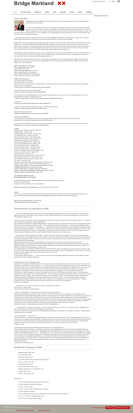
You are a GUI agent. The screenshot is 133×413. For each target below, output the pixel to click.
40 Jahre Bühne (26, 12)
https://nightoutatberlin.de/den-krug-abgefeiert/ (26, 202)
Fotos (55, 12)
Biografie (63, 12)
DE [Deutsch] (113, 1)
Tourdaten (89, 12)
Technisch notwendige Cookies (25, 410)
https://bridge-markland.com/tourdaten (25, 177)
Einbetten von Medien (43, 410)
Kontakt (72, 12)
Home (15, 12)
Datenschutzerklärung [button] (98, 407)
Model (80, 12)
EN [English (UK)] (110, 1)
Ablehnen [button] (109, 407)
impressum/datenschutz (99, 1)
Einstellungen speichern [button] (122, 407)
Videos (47, 12)
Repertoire (38, 12)
